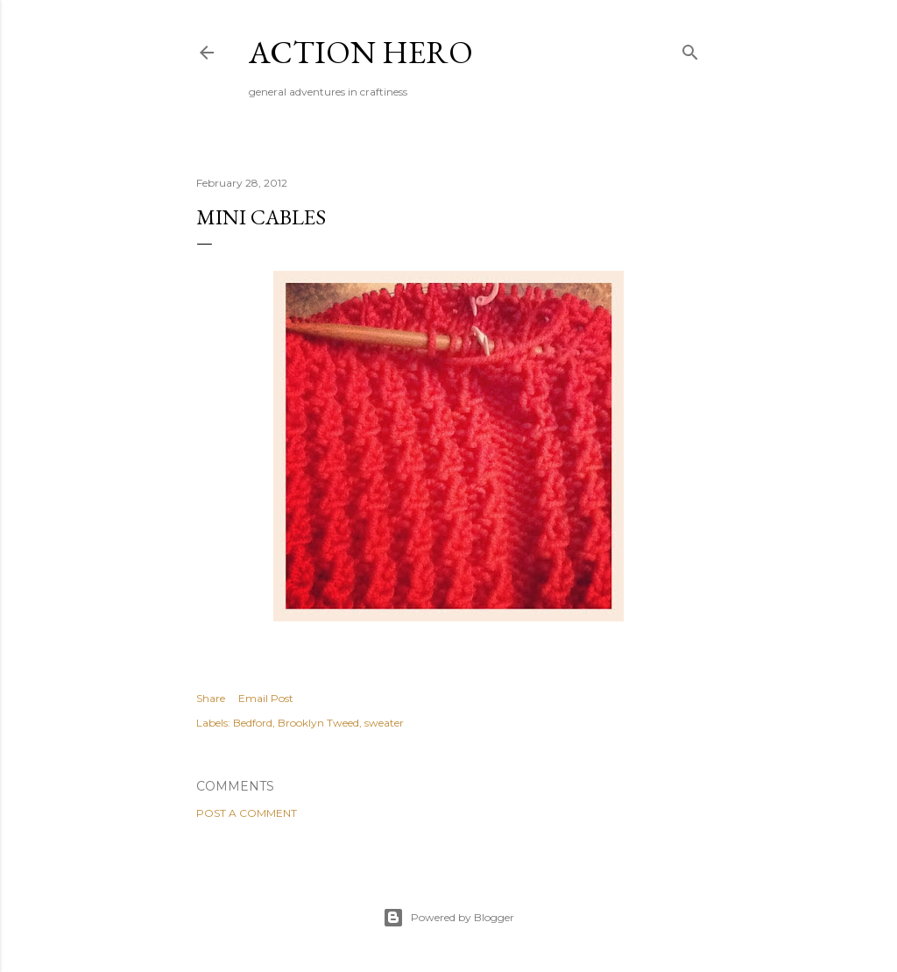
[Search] (690, 49)
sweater (384, 722)
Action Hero (361, 52)
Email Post (265, 698)
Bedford (252, 722)
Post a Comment (246, 812)
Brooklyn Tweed (318, 722)
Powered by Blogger (448, 917)
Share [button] (210, 698)
